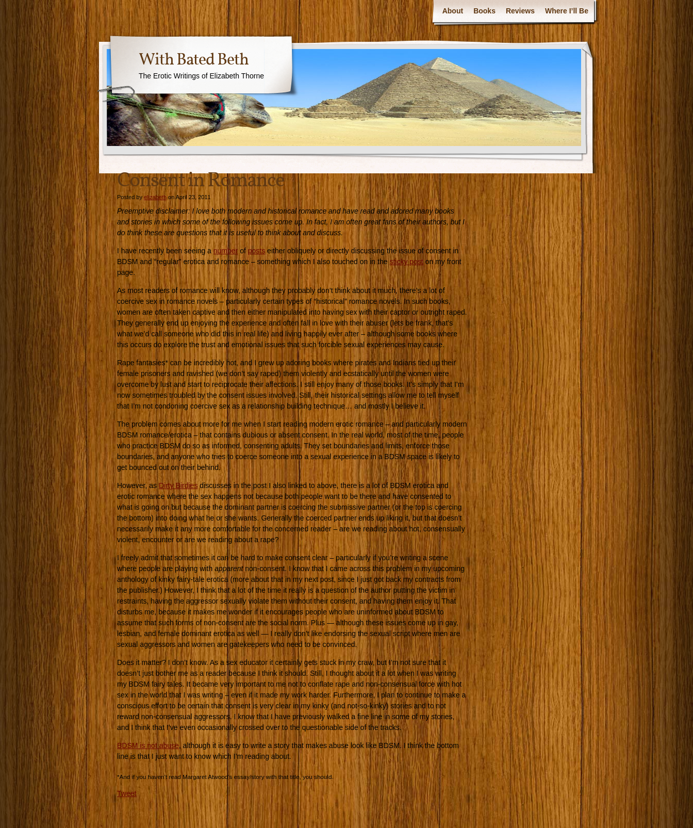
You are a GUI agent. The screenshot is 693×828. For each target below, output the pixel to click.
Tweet (126, 793)
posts (256, 251)
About (452, 11)
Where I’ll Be (566, 11)
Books (484, 11)
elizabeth (155, 197)
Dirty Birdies (178, 485)
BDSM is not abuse (148, 745)
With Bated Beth (194, 60)
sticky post (406, 261)
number (225, 251)
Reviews (520, 11)
